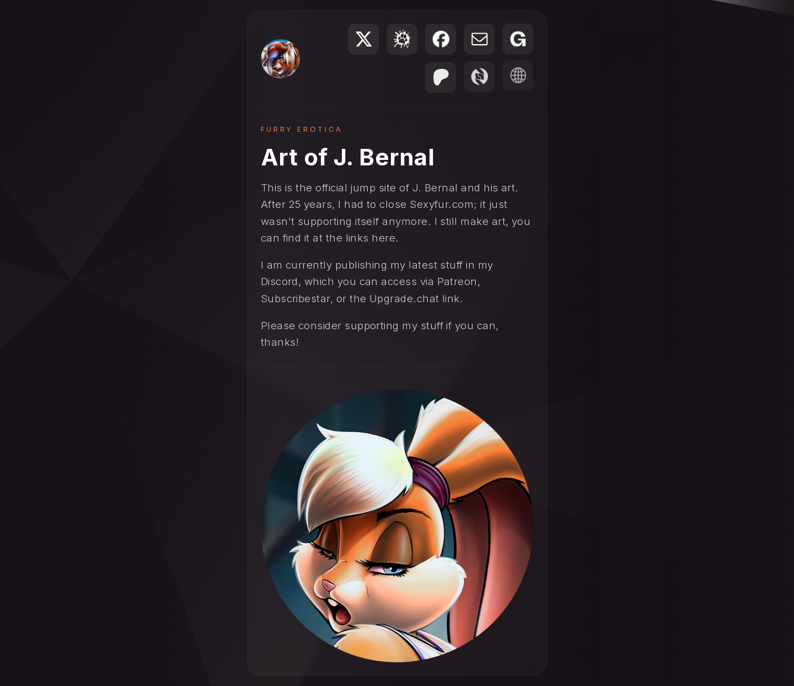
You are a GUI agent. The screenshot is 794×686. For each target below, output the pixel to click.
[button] (363, 39)
